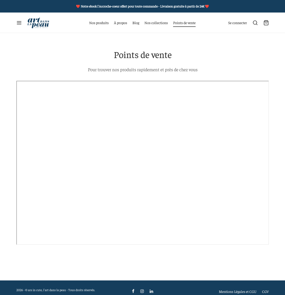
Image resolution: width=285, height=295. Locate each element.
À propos (120, 22)
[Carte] (266, 22)
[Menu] (19, 23)
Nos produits (99, 22)
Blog (135, 22)
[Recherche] (255, 22)
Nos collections (156, 22)
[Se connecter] (237, 23)
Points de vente (184, 22)
